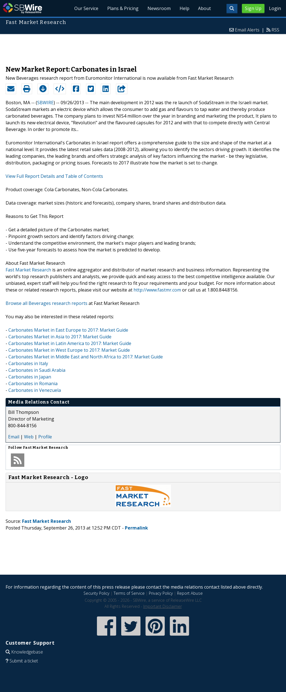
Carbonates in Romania (33, 383)
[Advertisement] (143, 47)
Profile (45, 437)
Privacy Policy (161, 593)
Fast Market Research (28, 270)
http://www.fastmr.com (157, 290)
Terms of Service (129, 593)
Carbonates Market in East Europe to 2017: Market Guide (68, 330)
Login (275, 8)
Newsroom (158, 8)
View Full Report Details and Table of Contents (54, 176)
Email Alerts (247, 30)
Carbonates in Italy (28, 363)
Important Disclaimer (162, 606)
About (204, 8)
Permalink (136, 528)
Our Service (86, 8)
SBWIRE (45, 102)
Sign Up (253, 8)
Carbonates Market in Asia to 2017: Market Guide (59, 337)
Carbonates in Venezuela (34, 390)
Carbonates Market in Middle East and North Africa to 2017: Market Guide (85, 357)
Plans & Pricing (122, 8)
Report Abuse (190, 593)
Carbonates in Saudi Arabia (36, 370)
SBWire (22, 8)
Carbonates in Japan (29, 377)
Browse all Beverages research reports (46, 303)
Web (29, 437)
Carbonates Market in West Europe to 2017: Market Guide (69, 350)
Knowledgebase (27, 652)
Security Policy (96, 593)
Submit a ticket (23, 661)
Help (184, 8)
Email (13, 437)
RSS (275, 30)
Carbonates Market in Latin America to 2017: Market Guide (69, 343)
